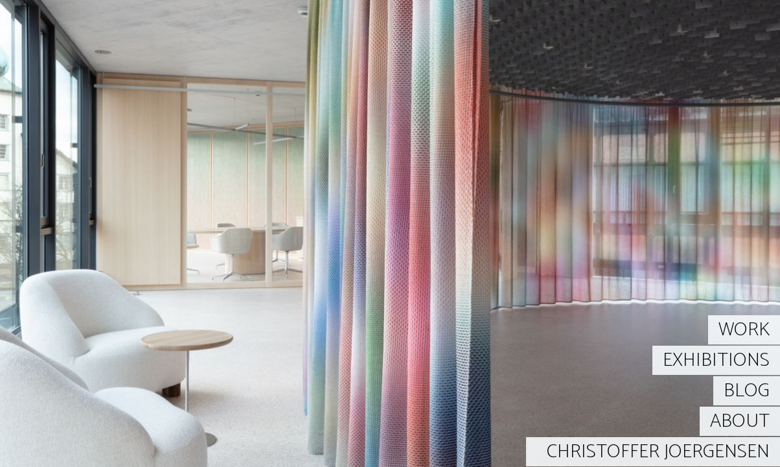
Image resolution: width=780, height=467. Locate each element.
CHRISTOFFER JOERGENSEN (658, 451)
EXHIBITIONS (716, 360)
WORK (744, 329)
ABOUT (740, 421)
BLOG (747, 390)
